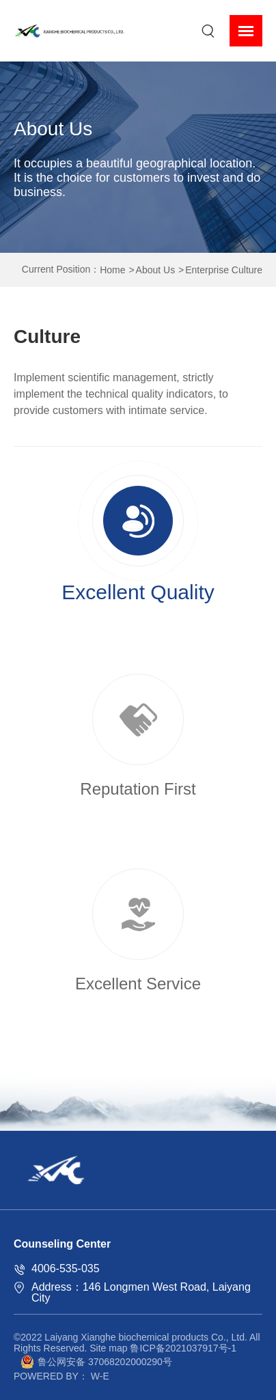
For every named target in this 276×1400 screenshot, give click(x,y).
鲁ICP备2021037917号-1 (183, 1348)
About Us (156, 269)
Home (112, 269)
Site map (108, 1348)
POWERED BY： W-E (61, 1376)
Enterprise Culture (223, 269)
